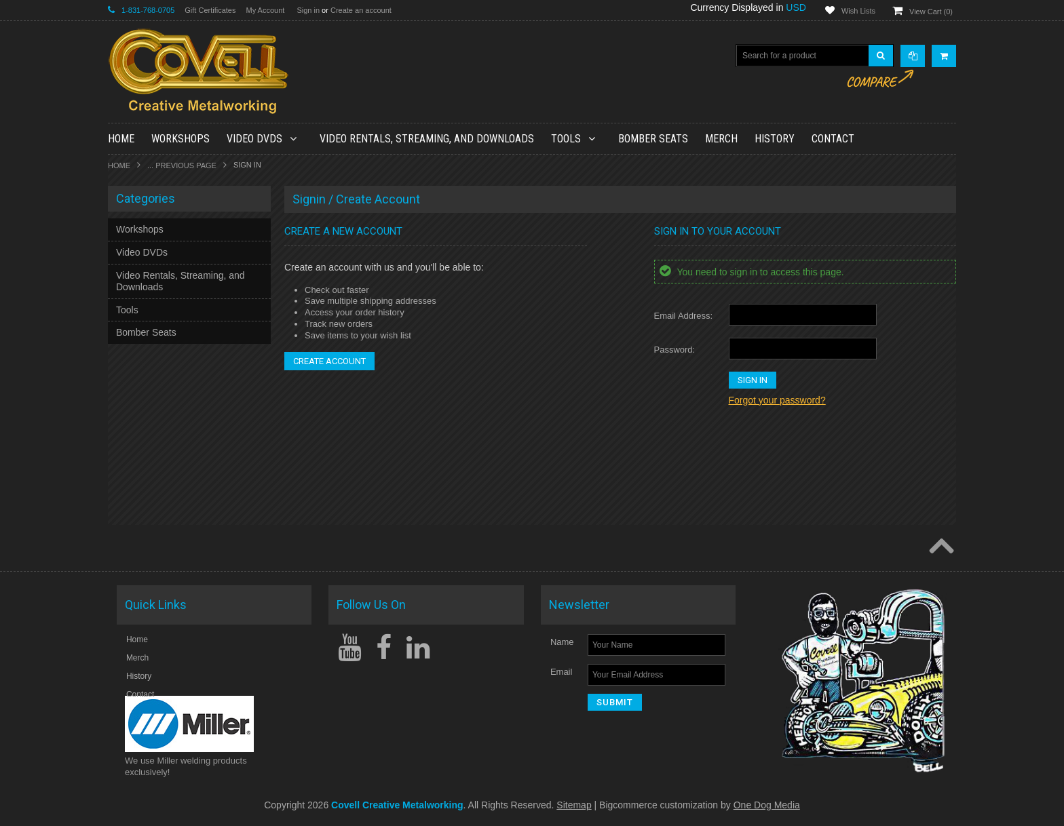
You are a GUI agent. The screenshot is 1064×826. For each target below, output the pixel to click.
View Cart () (931, 11)
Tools (572, 138)
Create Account (329, 361)
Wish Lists (858, 11)
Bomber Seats (653, 138)
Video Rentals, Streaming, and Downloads (427, 138)
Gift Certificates (210, 10)
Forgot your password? (777, 400)
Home (119, 165)
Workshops (180, 138)
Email (561, 672)
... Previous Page (181, 165)
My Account (265, 10)
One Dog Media (767, 805)
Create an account (361, 10)
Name (562, 642)
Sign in (308, 10)
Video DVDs (260, 138)
